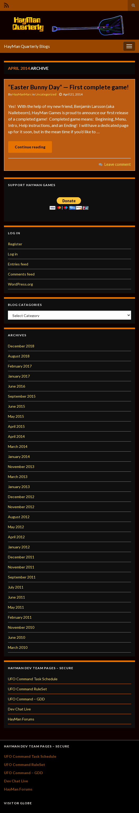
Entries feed (18, 264)
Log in (13, 254)
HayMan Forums (21, 719)
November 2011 (21, 567)
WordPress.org (20, 284)
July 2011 (15, 587)
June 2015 (16, 406)
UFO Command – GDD (26, 699)
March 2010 (17, 647)
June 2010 (16, 637)
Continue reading (30, 147)
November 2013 (21, 466)
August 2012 (19, 517)
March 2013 (17, 476)
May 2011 (16, 607)
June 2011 (16, 597)
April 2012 (16, 537)
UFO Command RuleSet (27, 689)
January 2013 (19, 486)
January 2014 (19, 456)
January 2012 (19, 547)
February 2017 (20, 366)
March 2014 (17, 446)
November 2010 (21, 627)
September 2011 (22, 577)
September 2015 (22, 396)
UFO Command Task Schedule (32, 679)
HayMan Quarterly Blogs (27, 46)
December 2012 (21, 496)
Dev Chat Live (19, 709)
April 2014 (16, 436)
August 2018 (19, 356)
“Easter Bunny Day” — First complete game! (68, 87)
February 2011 (20, 617)
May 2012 (16, 527)
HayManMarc (22, 94)
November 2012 (21, 506)
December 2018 (21, 346)
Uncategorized (45, 94)
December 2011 (21, 557)
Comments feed (21, 274)
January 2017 (19, 376)
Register (15, 244)
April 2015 (16, 426)
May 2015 (16, 416)
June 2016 (16, 386)
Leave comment (117, 164)
